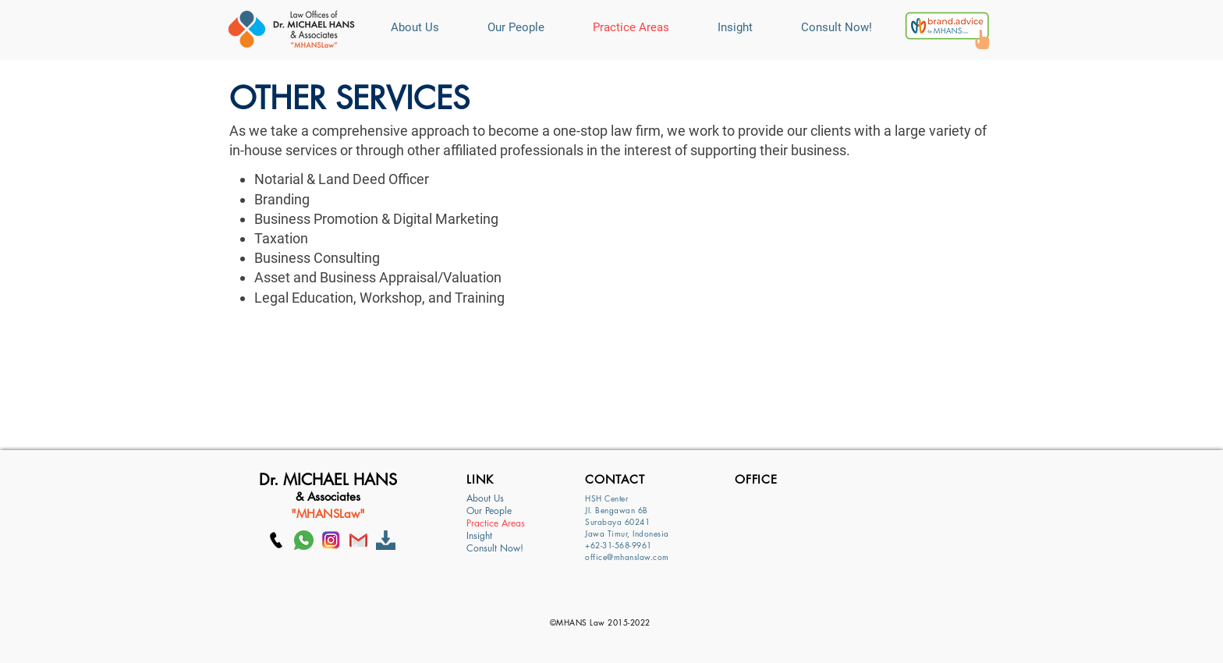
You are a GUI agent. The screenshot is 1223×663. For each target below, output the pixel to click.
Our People (489, 511)
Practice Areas (495, 523)
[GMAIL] (358, 540)
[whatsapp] (304, 540)
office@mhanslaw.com (627, 556)
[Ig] (331, 540)
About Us (485, 498)
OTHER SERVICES (349, 98)
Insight (479, 536)
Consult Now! (494, 548)
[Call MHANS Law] (276, 540)
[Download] (385, 540)
